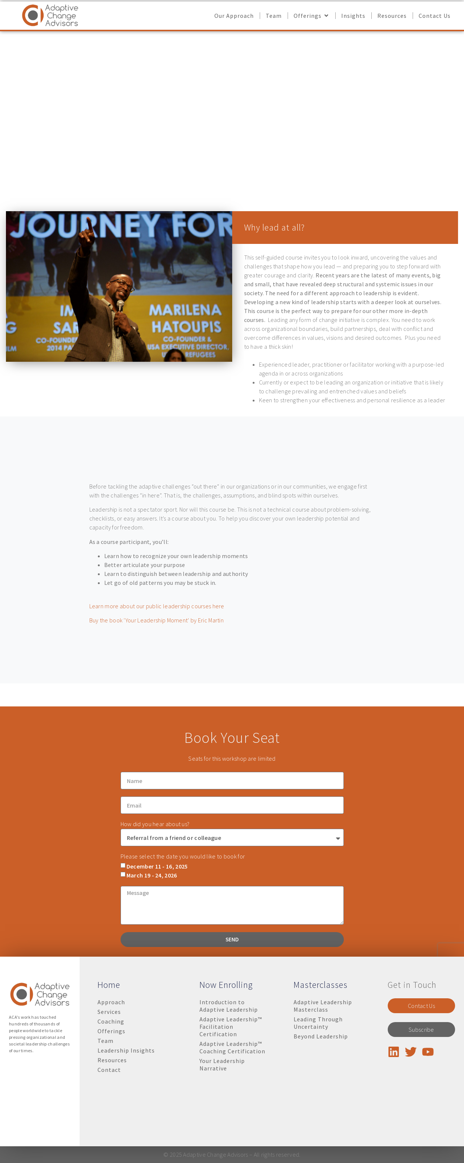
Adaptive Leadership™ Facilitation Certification (230, 1026)
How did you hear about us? (155, 885)
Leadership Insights (126, 1050)
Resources (112, 1060)
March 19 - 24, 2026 (152, 936)
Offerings (111, 1031)
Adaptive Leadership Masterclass (323, 1005)
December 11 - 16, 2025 (157, 927)
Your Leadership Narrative (222, 1064)
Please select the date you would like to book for (183, 917)
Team (105, 1040)
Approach (111, 1002)
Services (109, 1011)
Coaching (110, 1021)
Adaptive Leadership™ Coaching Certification (232, 1047)
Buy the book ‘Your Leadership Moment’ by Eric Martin (156, 620)
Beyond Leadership (321, 1036)
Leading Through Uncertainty (318, 1022)
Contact (109, 1069)
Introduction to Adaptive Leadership (228, 1005)
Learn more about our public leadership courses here (156, 606)
